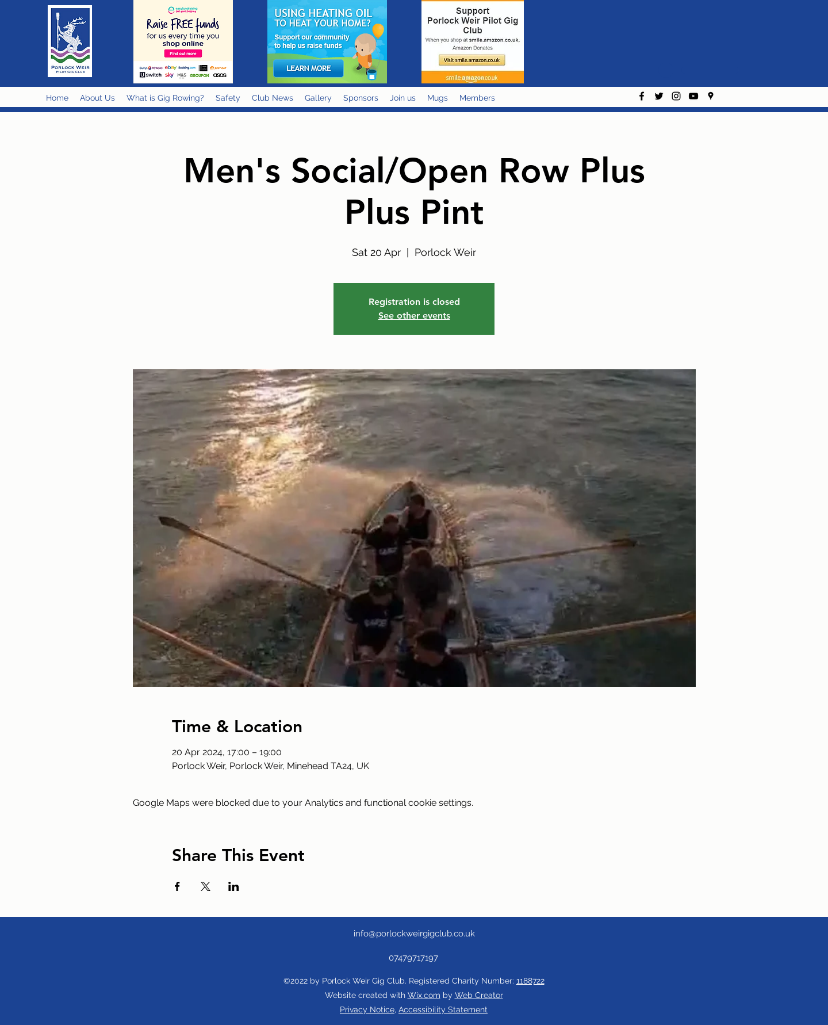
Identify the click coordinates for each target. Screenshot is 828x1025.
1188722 (530, 980)
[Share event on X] (205, 886)
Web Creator (479, 995)
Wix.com (424, 995)
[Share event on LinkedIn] (233, 886)
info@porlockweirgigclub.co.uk (414, 933)
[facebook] (641, 96)
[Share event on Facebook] (177, 886)
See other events (414, 315)
